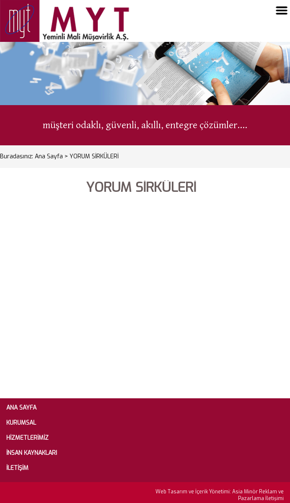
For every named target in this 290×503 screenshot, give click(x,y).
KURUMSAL (21, 423)
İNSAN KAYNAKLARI (31, 453)
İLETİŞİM (17, 468)
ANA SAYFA (21, 408)
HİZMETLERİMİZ (27, 438)
